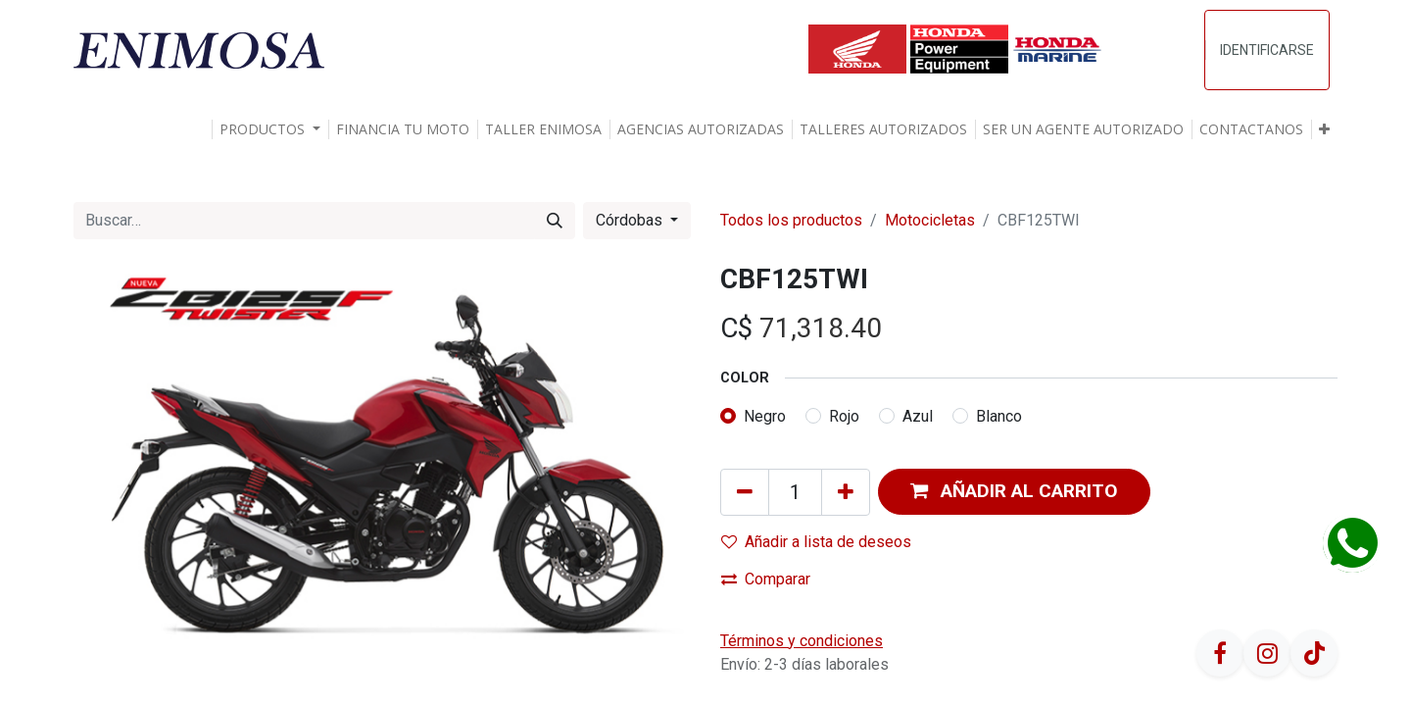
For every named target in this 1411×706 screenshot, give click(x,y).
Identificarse (1267, 50)
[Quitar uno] (744, 492)
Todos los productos (791, 220)
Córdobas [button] (631, 220)
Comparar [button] (765, 579)
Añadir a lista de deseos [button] (816, 541)
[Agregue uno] (845, 492)
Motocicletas (930, 220)
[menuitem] (402, 129)
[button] (1324, 129)
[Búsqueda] (554, 220)
